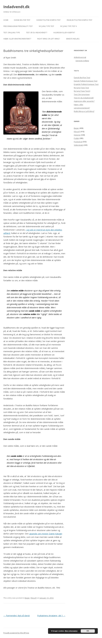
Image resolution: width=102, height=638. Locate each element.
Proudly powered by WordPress (16, 633)
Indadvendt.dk (16, 6)
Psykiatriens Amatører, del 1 (51, 615)
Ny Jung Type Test (46, 26)
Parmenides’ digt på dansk (16, 615)
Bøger (27, 598)
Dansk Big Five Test (22, 20)
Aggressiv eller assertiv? (64, 32)
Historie (77, 135)
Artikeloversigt (80, 57)
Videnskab (78, 145)
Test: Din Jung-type (11, 32)
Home (5, 20)
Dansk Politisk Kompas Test (48, 20)
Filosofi (34, 598)
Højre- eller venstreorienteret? (17, 39)
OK (88, 631)
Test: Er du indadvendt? (36, 32)
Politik (76, 138)
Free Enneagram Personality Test (18, 26)
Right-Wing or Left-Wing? (48, 39)
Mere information (71, 631)
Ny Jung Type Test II (68, 26)
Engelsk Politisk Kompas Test (79, 20)
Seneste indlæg (72, 39)
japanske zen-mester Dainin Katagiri (45, 533)
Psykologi (78, 141)
